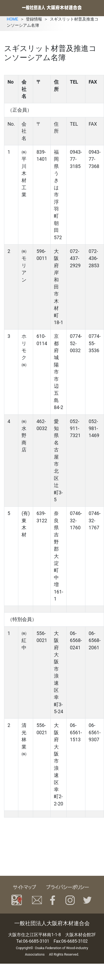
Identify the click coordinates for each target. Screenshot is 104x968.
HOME (12, 19)
